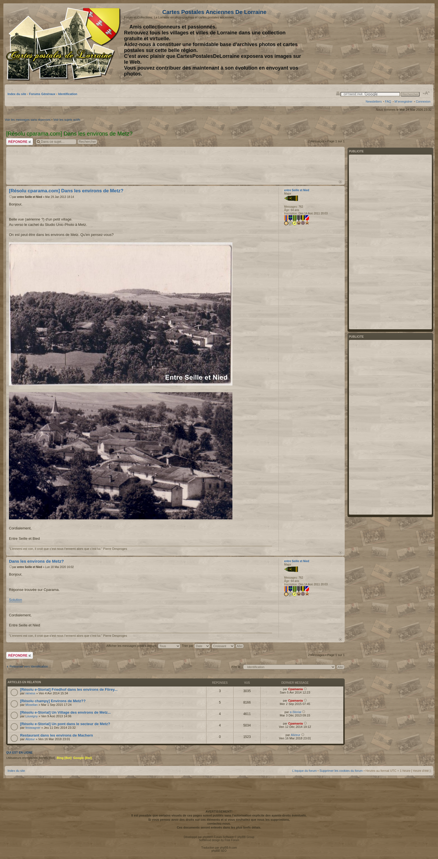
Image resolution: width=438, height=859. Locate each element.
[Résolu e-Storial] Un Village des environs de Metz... (65, 712)
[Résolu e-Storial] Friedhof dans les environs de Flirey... (69, 689)
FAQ (388, 101)
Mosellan (31, 704)
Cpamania (295, 689)
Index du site (17, 94)
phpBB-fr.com (228, 847)
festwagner (33, 727)
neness (30, 693)
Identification (67, 94)
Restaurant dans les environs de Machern (56, 735)
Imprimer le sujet (338, 93)
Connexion (423, 101)
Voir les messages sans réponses (28, 119)
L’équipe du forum (304, 770)
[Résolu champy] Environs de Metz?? (52, 701)
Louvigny (31, 716)
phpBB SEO (219, 850)
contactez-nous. (219, 823)
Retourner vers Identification (28, 666)
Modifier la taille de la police (426, 93)
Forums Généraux (42, 94)
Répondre (19, 141)
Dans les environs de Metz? (36, 561)
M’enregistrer (403, 101)
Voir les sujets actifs (66, 119)
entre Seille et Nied (29, 196)
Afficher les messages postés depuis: (143, 645)
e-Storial (295, 712)
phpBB (207, 837)
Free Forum (232, 840)
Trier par (196, 645)
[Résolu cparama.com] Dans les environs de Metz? (66, 190)
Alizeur (30, 739)
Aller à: (236, 666)
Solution (15, 600)
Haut (340, 181)
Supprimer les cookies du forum (341, 770)
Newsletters (374, 101)
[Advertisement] (386, 44)
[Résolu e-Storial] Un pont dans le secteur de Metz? (65, 724)
